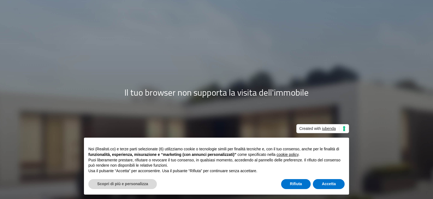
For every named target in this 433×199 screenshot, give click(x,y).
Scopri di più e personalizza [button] (122, 184)
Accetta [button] (329, 184)
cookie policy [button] (288, 154)
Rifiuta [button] (296, 184)
